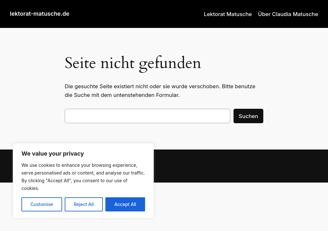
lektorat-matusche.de (40, 13)
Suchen (248, 116)
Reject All (84, 204)
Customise (41, 204)
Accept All (125, 204)
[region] (83, 180)
